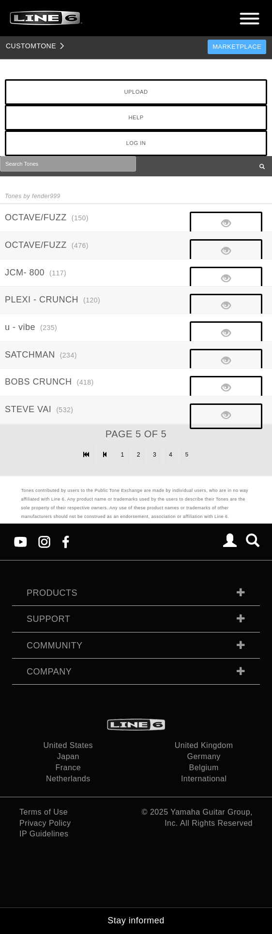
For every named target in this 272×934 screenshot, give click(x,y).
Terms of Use (43, 812)
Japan (68, 756)
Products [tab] (52, 593)
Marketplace (236, 46)
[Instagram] (44, 541)
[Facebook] (65, 541)
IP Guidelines (43, 834)
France (68, 767)
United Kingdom (204, 745)
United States (68, 745)
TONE (31, 46)
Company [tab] (49, 671)
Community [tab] (55, 645)
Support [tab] (48, 619)
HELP (135, 117)
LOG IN (136, 143)
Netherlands (68, 779)
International (204, 779)
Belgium (204, 767)
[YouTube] (20, 541)
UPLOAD (136, 92)
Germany (204, 756)
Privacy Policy (45, 823)
